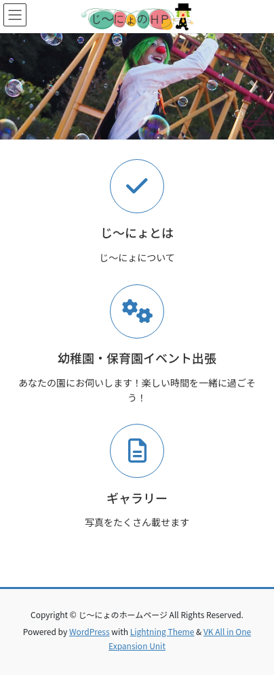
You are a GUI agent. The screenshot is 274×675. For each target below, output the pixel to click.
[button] (20, 86)
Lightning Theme (162, 631)
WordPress (89, 631)
